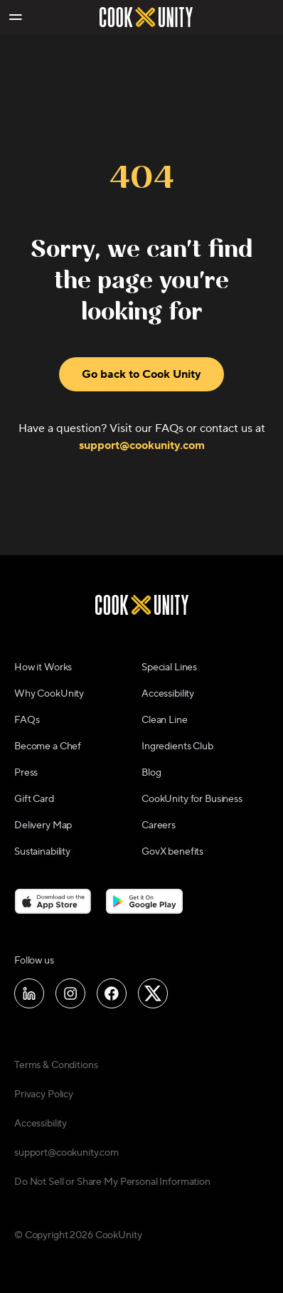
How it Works (43, 667)
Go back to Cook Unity (141, 374)
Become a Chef (47, 746)
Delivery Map (43, 825)
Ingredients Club (177, 746)
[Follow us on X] (152, 993)
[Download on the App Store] (53, 900)
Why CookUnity (49, 693)
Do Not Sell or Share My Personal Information (112, 1182)
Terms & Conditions (55, 1065)
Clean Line (165, 720)
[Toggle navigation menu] (14, 17)
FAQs (26, 720)
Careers (159, 825)
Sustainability (42, 851)
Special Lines (169, 667)
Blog (151, 772)
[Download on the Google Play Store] (144, 900)
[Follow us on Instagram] (70, 993)
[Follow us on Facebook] (111, 993)
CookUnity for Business (192, 799)
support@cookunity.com (142, 445)
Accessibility (168, 693)
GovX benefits (172, 851)
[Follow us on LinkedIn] (29, 993)
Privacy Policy (43, 1094)
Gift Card (34, 799)
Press (26, 772)
